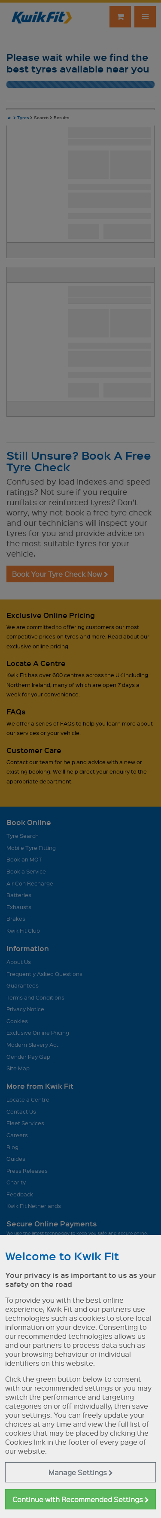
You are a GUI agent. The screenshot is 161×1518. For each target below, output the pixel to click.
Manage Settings (81, 1472)
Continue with (80, 1499)
